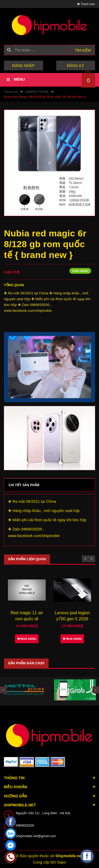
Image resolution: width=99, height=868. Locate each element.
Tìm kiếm (83, 50)
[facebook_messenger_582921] (87, 856)
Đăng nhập (23, 66)
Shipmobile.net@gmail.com (36, 836)
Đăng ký (75, 66)
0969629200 (25, 825)
